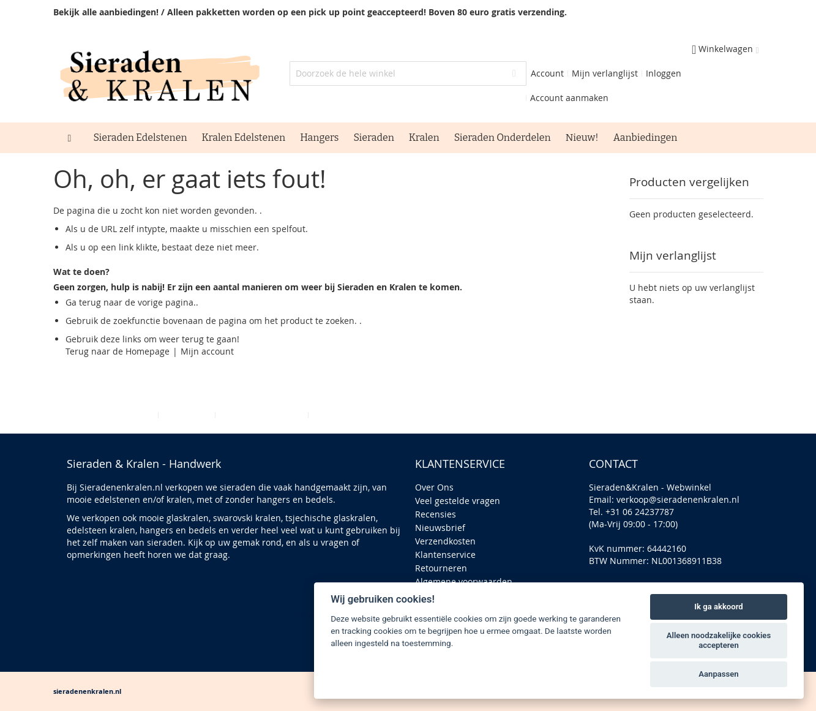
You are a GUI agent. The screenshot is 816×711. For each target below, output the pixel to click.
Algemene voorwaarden (463, 581)
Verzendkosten (445, 541)
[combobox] (408, 73)
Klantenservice (445, 554)
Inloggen (663, 73)
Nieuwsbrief (440, 527)
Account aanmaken (569, 97)
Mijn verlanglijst (605, 73)
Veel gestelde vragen (457, 500)
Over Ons (434, 487)
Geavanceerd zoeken (261, 415)
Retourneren (441, 568)
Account (547, 73)
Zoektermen (186, 415)
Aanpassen (718, 674)
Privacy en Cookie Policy (106, 415)
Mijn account (207, 351)
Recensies (435, 514)
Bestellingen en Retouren (364, 415)
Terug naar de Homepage (118, 351)
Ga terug (83, 302)
